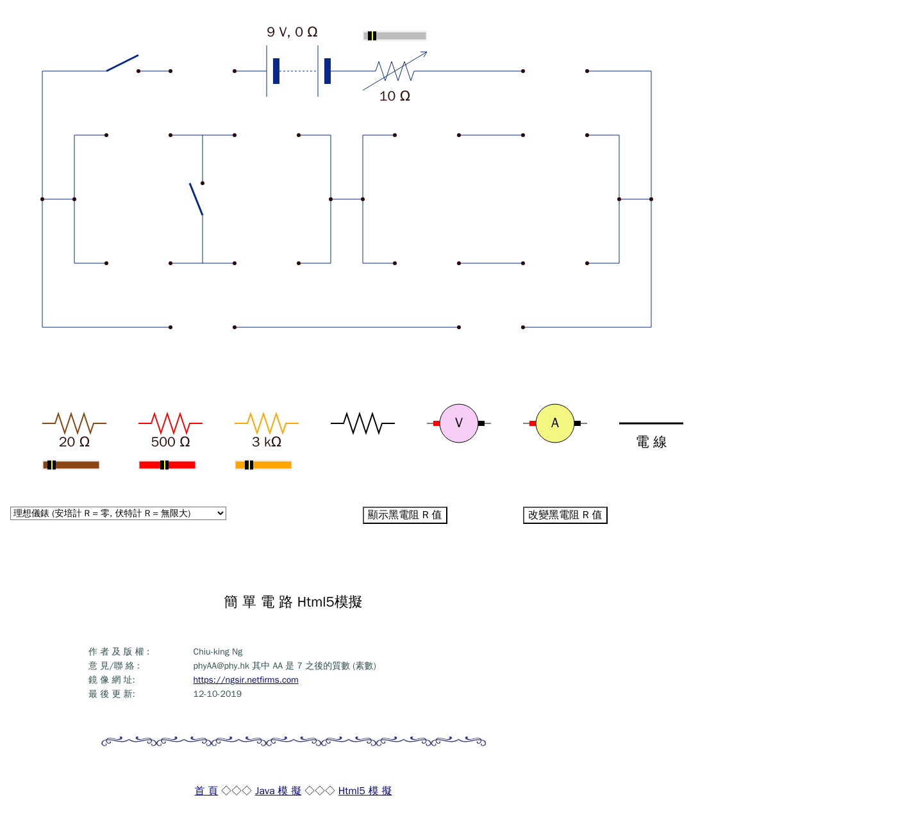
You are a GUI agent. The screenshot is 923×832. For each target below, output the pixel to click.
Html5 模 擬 (365, 791)
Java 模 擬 (278, 791)
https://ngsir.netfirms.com (246, 679)
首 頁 (206, 791)
